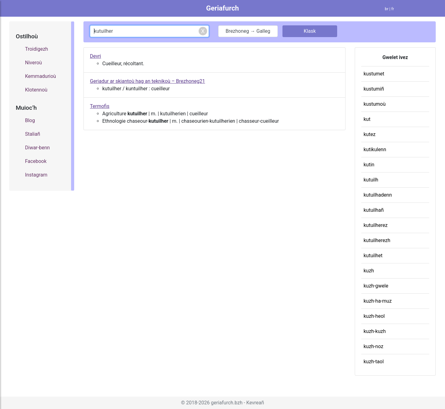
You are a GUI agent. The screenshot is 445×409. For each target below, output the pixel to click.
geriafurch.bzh (227, 403)
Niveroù (33, 63)
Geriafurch (222, 8)
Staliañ (32, 134)
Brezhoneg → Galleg (248, 31)
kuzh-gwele (376, 286)
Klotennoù (36, 90)
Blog (30, 120)
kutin (369, 165)
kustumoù (375, 104)
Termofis (99, 106)
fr (392, 8)
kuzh (369, 271)
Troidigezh (36, 49)
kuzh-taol (374, 361)
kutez (370, 134)
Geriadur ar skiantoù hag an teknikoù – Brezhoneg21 (147, 81)
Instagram (36, 175)
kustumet (374, 74)
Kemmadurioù (40, 76)
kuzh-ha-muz (378, 301)
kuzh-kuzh (375, 331)
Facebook (35, 161)
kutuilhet (373, 255)
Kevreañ (255, 403)
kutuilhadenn (378, 195)
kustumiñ (374, 89)
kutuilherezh (377, 240)
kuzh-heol (374, 316)
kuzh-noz (374, 346)
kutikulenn (375, 149)
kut (367, 119)
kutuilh (371, 180)
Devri (95, 56)
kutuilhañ (374, 210)
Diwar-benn (37, 148)
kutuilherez (376, 225)
